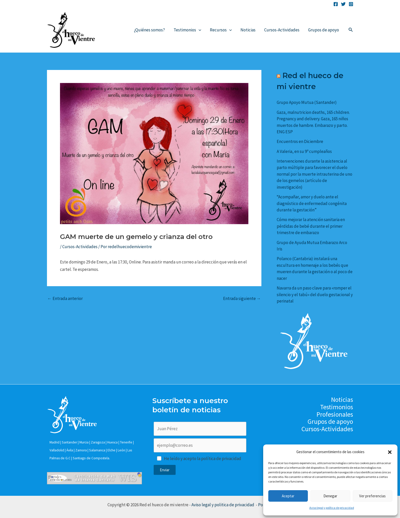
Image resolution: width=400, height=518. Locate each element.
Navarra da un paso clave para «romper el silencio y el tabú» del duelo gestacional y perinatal (315, 294)
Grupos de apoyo (323, 30)
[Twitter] (343, 4)
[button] (389, 452)
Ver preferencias (372, 495)
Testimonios (187, 30)
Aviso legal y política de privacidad (331, 508)
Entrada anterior (65, 298)
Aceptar (288, 495)
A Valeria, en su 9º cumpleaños (304, 151)
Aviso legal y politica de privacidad (223, 505)
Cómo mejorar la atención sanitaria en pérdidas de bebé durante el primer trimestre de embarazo (311, 226)
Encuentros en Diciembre (300, 141)
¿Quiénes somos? (149, 30)
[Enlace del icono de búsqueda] (350, 30)
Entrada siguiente (242, 298)
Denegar (330, 495)
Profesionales (335, 414)
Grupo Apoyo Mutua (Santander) (307, 102)
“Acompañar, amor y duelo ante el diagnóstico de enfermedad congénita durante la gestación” (312, 203)
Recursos (221, 30)
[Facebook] (335, 4)
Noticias (248, 30)
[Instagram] (351, 4)
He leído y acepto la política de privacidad (202, 458)
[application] (198, 30)
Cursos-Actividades (281, 30)
